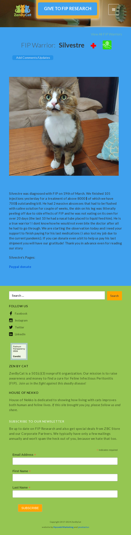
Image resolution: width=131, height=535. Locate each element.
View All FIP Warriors (106, 34)
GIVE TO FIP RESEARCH (67, 8)
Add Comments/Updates (33, 57)
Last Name (21, 488)
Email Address (24, 455)
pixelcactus (83, 527)
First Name (22, 471)
